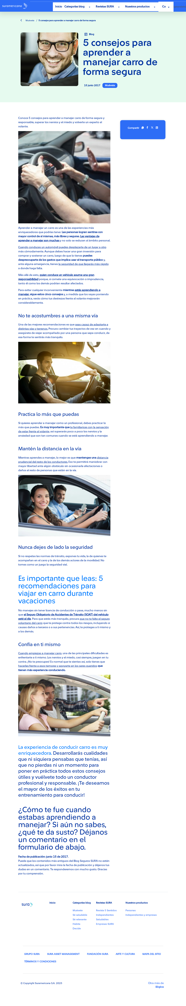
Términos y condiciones (40, 961)
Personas (131, 910)
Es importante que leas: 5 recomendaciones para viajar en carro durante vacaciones (60, 590)
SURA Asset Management (63, 954)
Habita (76, 924)
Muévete (27, 20)
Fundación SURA (97, 954)
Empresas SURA (105, 924)
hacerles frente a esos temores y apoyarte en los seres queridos (57, 665)
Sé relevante (80, 919)
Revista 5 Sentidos (106, 910)
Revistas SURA (105, 6)
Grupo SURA (32, 954)
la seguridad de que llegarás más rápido (83, 264)
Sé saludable (80, 915)
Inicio (58, 6)
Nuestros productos (137, 6)
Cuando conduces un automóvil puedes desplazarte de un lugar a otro (62, 247)
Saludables (102, 919)
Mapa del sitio (151, 954)
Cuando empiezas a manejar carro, (40, 653)
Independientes (105, 915)
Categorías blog (74, 6)
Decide (77, 928)
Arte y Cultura (125, 954)
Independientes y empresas (141, 915)
